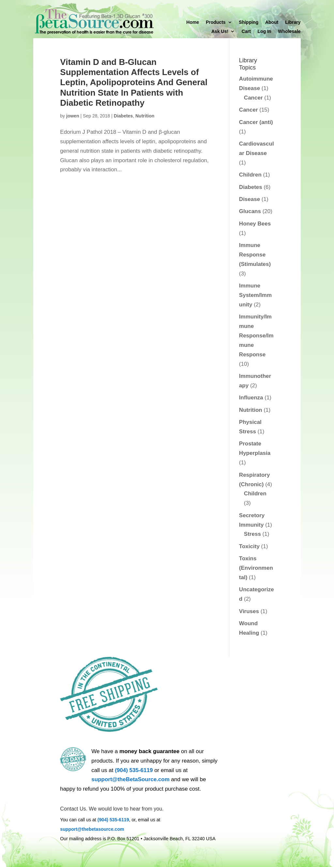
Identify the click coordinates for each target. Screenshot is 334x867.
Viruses (249, 611)
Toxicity (249, 546)
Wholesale (289, 31)
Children (250, 175)
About (271, 22)
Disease (249, 199)
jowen (72, 115)
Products (216, 22)
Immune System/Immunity (255, 295)
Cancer (253, 98)
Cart (246, 31)
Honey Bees (255, 224)
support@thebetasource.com (92, 829)
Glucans (250, 211)
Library (292, 22)
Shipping (248, 22)
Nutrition (144, 115)
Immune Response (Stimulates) (255, 254)
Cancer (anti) (256, 122)
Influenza (251, 398)
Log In (264, 31)
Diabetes (123, 115)
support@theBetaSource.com (130, 779)
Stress (252, 534)
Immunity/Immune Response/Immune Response (256, 336)
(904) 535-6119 (134, 770)
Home (192, 22)
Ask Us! (219, 31)
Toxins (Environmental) (256, 568)
